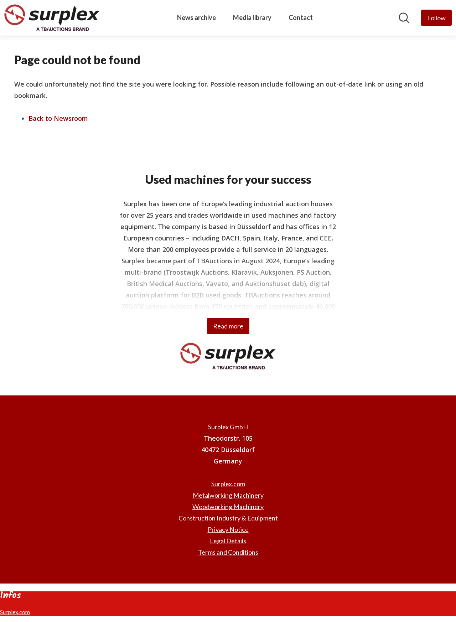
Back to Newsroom (58, 118)
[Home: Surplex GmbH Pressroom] (52, 17)
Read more (228, 326)
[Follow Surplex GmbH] (436, 18)
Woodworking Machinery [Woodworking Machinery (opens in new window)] (228, 506)
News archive (196, 17)
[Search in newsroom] (404, 18)
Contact (301, 17)
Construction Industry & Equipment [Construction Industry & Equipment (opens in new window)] (228, 518)
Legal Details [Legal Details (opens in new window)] (228, 541)
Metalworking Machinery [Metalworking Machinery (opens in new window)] (228, 495)
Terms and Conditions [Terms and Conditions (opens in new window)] (228, 552)
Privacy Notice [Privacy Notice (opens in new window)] (228, 529)
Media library (252, 17)
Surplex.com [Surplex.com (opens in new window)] (228, 484)
